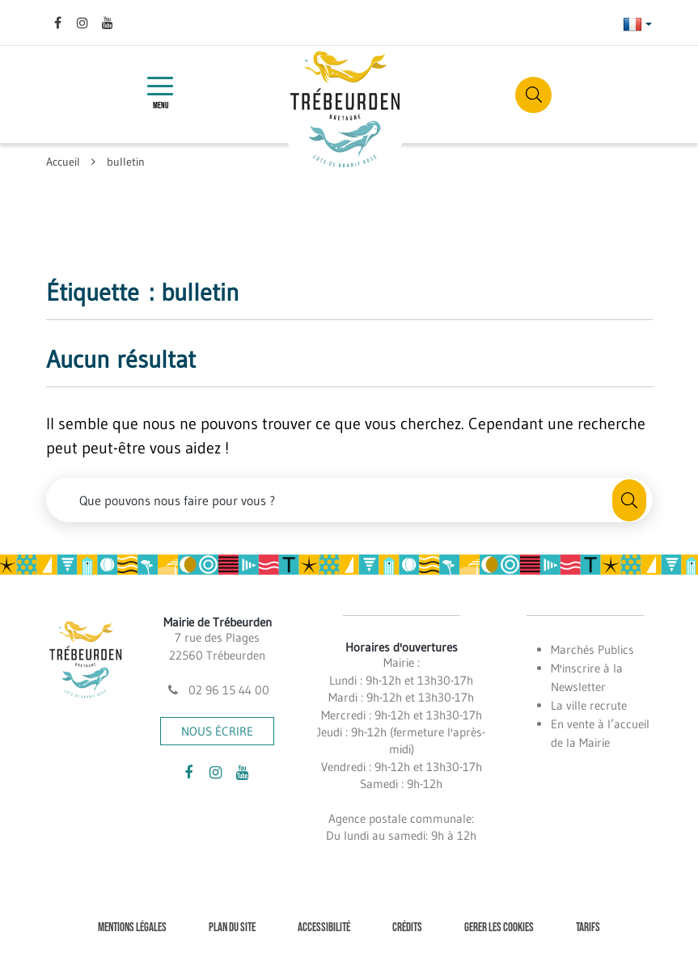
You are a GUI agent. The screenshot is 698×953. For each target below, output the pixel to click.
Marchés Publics (592, 649)
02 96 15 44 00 (217, 690)
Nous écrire (217, 731)
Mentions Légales (132, 927)
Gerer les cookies (499, 927)
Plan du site (232, 927)
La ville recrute (589, 705)
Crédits (407, 927)
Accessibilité (324, 927)
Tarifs (588, 927)
